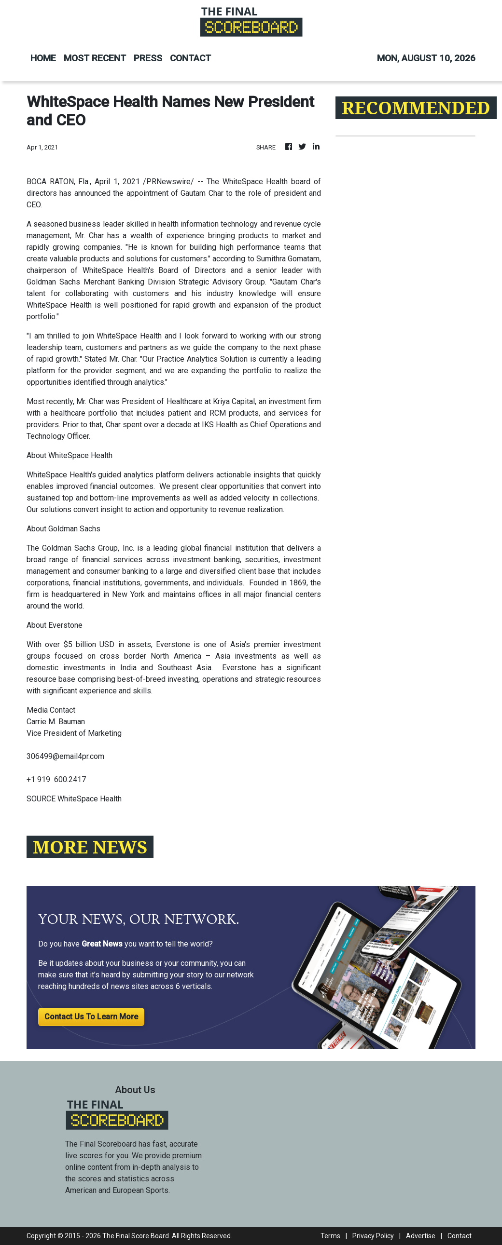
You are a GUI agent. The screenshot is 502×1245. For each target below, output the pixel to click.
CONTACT (190, 58)
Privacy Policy (373, 1236)
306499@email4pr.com (65, 756)
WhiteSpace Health (255, 181)
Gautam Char (202, 193)
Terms (330, 1236)
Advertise (420, 1236)
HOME (43, 58)
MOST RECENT (95, 58)
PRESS (148, 58)
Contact (459, 1236)
